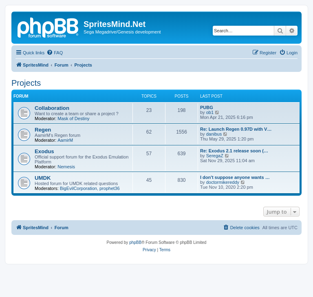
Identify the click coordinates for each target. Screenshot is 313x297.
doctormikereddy (222, 182)
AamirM (65, 140)
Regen (43, 130)
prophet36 (109, 188)
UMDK (43, 178)
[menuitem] (54, 53)
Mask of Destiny (73, 118)
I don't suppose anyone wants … (235, 177)
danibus (214, 134)
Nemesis (66, 166)
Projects (26, 82)
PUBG (206, 107)
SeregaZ (214, 155)
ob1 (210, 112)
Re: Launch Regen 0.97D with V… (235, 129)
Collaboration (52, 108)
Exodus (44, 151)
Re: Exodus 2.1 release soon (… (234, 150)
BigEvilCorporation (78, 188)
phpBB (135, 242)
